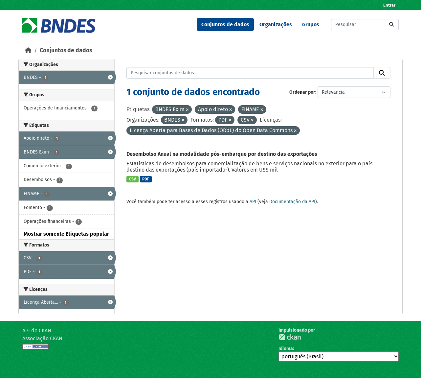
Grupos (310, 24)
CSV (132, 179)
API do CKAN (36, 330)
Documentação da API (292, 201)
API (253, 201)
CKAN (289, 337)
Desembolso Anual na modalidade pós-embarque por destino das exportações (221, 154)
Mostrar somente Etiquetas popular (66, 234)
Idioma (285, 348)
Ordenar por (302, 92)
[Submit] (391, 24)
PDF (145, 179)
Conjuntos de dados (225, 24)
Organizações (275, 24)
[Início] (28, 50)
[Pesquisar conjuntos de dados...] (365, 24)
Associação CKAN (42, 338)
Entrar (389, 5)
